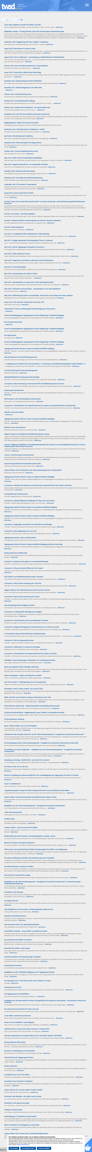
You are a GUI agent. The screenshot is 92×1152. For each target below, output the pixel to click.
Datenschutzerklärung (23, 1144)
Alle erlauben (14, 1148)
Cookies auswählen (44, 1148)
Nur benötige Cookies (28, 1148)
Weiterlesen (59, 27)
